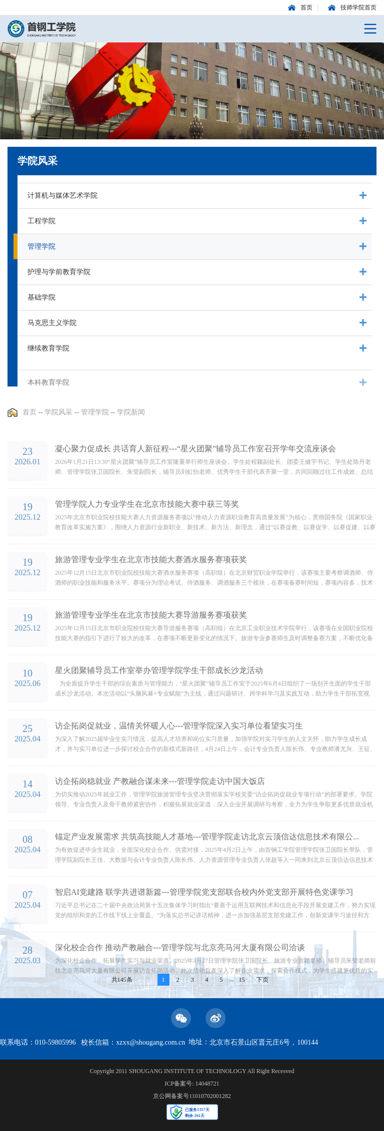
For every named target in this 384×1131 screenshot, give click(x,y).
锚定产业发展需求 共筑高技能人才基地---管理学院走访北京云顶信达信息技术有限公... (207, 864)
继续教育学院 (49, 348)
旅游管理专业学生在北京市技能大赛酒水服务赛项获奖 (151, 587)
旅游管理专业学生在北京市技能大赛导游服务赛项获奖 (151, 643)
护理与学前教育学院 (59, 272)
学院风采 (58, 418)
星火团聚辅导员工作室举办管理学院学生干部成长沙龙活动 (159, 698)
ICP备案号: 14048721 (191, 1083)
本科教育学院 (49, 395)
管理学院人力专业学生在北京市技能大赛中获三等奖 (147, 532)
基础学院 (42, 297)
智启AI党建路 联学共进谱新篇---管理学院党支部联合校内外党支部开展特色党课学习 (204, 920)
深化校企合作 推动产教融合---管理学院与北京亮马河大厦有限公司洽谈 (180, 975)
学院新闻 (131, 418)
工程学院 (42, 221)
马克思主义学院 (52, 323)
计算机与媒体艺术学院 (63, 195)
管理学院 (42, 246)
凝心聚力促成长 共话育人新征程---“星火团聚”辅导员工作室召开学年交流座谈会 (195, 476)
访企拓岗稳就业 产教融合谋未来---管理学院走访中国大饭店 (160, 809)
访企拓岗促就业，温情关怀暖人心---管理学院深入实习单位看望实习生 (179, 754)
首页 (29, 418)
